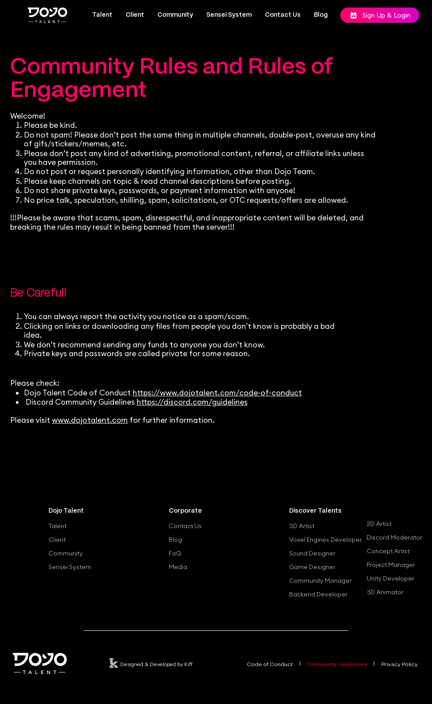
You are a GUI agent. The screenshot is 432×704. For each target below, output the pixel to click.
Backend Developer (318, 594)
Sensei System (69, 567)
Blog (175, 540)
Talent (57, 526)
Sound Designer (312, 553)
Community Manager (320, 581)
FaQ (175, 553)
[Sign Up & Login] (379, 15)
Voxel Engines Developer (323, 540)
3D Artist (301, 526)
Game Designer (312, 567)
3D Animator (385, 592)
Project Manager (391, 565)
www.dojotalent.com (90, 420)
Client (57, 540)
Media (178, 567)
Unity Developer (390, 578)
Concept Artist (388, 551)
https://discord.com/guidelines (192, 402)
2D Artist (379, 524)
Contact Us (185, 526)
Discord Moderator (394, 537)
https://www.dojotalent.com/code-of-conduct (217, 393)
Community (65, 553)
